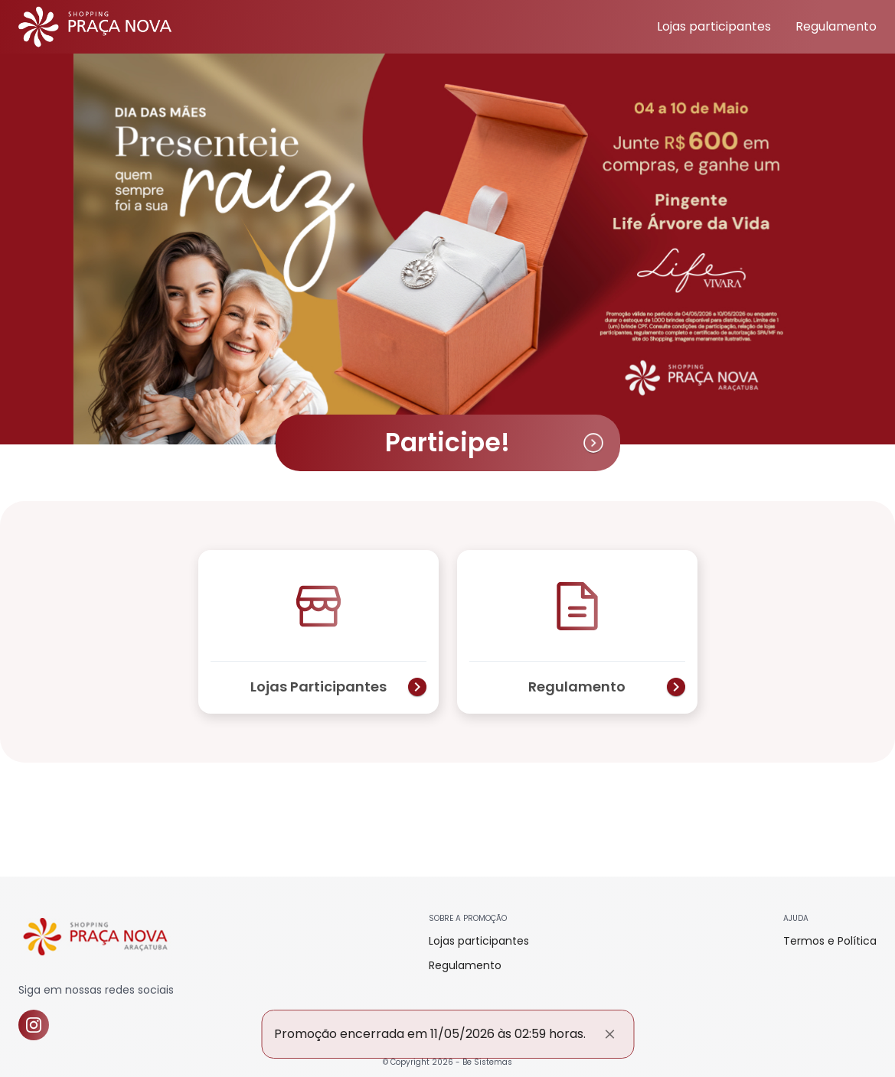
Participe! (495, 442)
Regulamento (836, 26)
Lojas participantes (714, 26)
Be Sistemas (487, 1062)
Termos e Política (830, 940)
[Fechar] (609, 1034)
